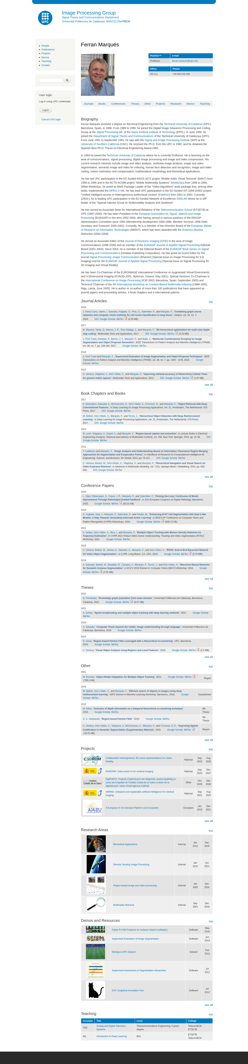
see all (209, 384)
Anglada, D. (125, 311)
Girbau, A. (112, 550)
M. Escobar (88, 677)
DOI (97, 319)
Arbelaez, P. (104, 339)
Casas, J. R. (114, 496)
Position (156, 55)
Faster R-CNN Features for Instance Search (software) (139, 929)
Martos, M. (100, 463)
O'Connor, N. (151, 404)
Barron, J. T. (117, 339)
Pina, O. (136, 311)
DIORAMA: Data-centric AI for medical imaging (129, 771)
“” (159, 356)
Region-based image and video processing (135, 885)
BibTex (120, 319)
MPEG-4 (114, 190)
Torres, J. (133, 416)
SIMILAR (182, 198)
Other (147, 103)
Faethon (164, 194)
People (45, 45)
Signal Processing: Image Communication (115, 257)
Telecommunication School (177, 209)
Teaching (46, 61)
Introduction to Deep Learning (111, 1036)
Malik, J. (146, 339)
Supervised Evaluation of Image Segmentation (135, 938)
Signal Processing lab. (110, 132)
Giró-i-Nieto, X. (116, 374)
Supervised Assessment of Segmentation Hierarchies (139, 970)
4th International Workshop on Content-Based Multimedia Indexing (152, 284)
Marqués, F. (167, 311)
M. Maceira (88, 329)
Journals (88, 103)
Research (175, 103)
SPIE (164, 241)
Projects (46, 53)
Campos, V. (128, 564)
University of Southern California (100, 144)
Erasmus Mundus (192, 229)
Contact (46, 65)
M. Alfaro (87, 708)
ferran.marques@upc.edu (185, 61)
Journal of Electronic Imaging (142, 241)
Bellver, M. (100, 550)
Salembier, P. (148, 311)
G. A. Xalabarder (91, 719)
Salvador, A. (104, 404)
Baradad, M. (114, 564)
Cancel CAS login (51, 119)
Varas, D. (100, 329)
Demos (45, 57)
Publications (48, 49)
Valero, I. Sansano (108, 311)
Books (102, 103)
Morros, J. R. (112, 329)
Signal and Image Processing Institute (167, 140)
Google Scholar (108, 319)
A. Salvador (89, 564)
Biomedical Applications (125, 844)
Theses (135, 103)
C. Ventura (88, 374)
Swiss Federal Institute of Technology (153, 132)
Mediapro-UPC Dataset (124, 952)
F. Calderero (89, 451)
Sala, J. (99, 514)
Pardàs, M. (142, 514)
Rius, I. (113, 532)
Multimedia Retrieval (123, 905)
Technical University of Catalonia (183, 124)
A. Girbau (88, 532)
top (211, 301)
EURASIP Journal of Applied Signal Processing (172, 245)
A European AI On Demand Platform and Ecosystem (132, 808)
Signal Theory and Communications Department (90, 17)
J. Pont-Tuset (89, 339)
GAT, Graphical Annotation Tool (128, 990)
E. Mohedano (89, 404)
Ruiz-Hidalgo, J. (129, 329)
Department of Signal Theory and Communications (123, 136)
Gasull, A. (111, 433)
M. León (87, 433)
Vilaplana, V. (101, 374)
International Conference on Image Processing (113, 280)
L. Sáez (87, 496)
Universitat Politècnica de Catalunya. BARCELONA (96, 21)
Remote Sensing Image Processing (131, 864)
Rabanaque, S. (99, 496)
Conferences (118, 103)
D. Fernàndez (90, 598)
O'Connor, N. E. (169, 725)
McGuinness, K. (119, 404)
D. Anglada (88, 514)
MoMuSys (178, 182)
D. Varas (87, 641)
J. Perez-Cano (90, 311)
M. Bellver (88, 416)
